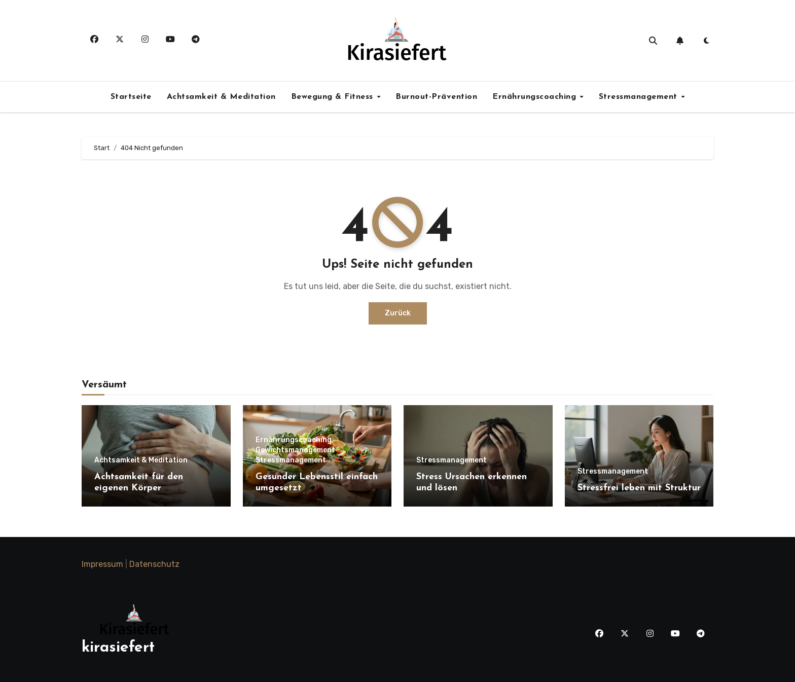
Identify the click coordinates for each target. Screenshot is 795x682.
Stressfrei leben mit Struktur (639, 488)
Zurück (398, 313)
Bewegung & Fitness (333, 97)
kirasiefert (118, 648)
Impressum (102, 564)
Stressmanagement (639, 97)
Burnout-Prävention (436, 97)
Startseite (131, 97)
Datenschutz (154, 564)
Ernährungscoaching (535, 97)
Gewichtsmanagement (295, 450)
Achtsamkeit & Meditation (221, 97)
